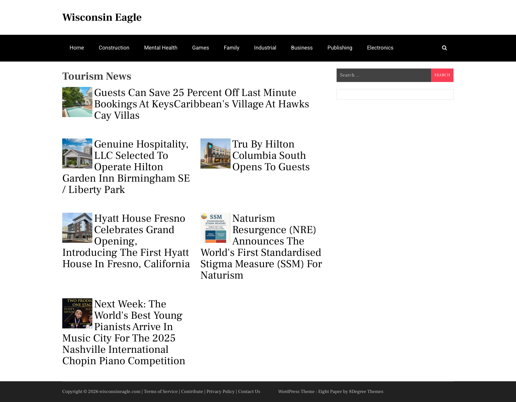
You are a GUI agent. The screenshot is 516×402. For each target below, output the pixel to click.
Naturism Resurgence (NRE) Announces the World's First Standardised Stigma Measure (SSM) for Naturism (261, 247)
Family (232, 47)
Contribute (192, 392)
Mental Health (161, 47)
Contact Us (249, 392)
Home (77, 47)
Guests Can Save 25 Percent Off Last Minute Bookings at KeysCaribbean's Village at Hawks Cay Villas (185, 104)
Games (200, 47)
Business (302, 47)
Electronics (380, 47)
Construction (114, 47)
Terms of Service (161, 392)
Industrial (265, 47)
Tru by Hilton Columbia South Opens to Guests (255, 155)
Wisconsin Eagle (102, 17)
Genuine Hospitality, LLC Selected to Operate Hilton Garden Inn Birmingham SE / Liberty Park (126, 166)
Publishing (340, 47)
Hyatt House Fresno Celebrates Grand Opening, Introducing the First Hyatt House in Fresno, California (126, 241)
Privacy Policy (220, 392)
